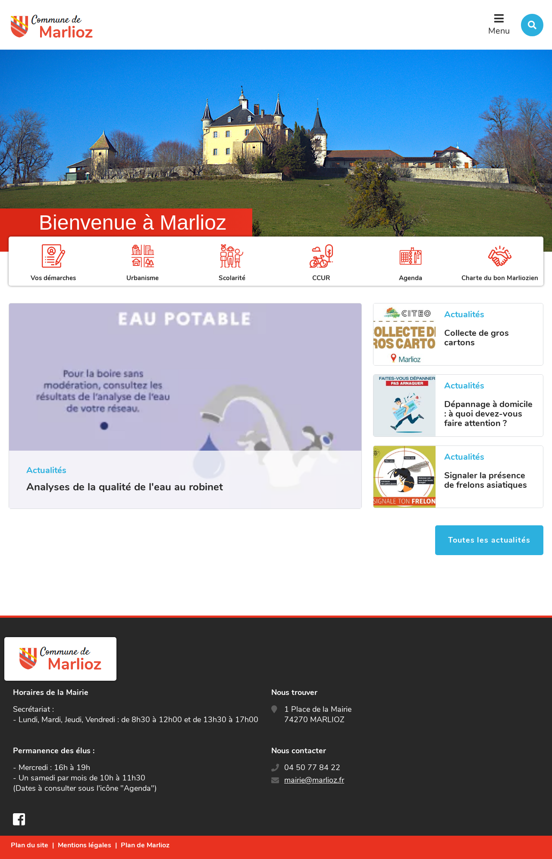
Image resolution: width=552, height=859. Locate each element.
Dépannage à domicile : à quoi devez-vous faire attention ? (488, 414)
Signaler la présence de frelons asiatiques (485, 480)
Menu (499, 31)
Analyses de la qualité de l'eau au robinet (124, 487)
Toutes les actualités (489, 540)
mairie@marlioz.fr (314, 780)
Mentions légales (84, 845)
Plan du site (29, 845)
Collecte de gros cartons (476, 337)
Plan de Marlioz (145, 845)
